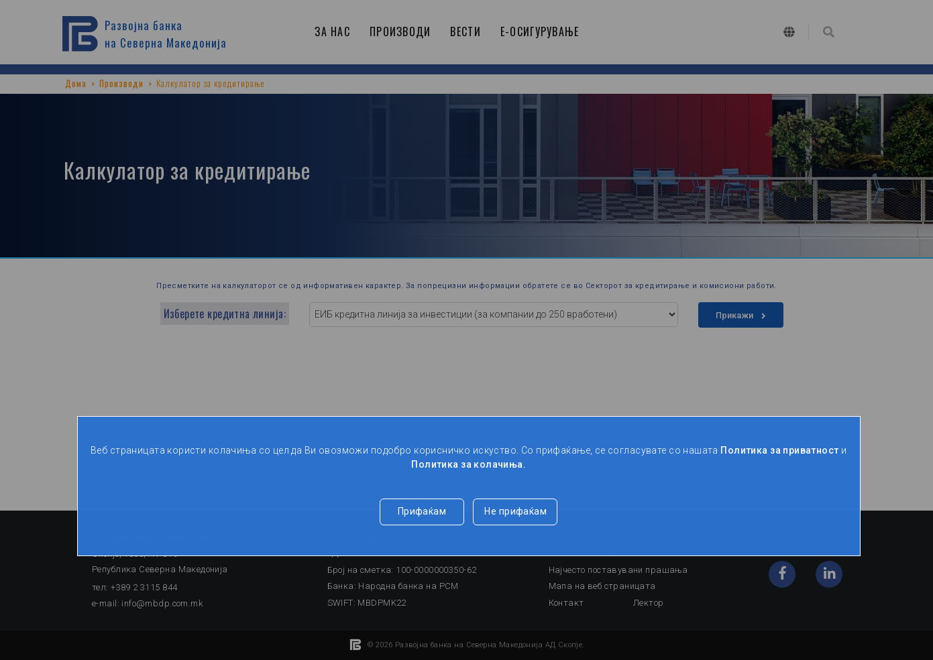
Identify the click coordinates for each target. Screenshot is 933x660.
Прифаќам (422, 511)
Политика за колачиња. (468, 464)
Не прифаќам (515, 511)
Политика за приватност (779, 450)
